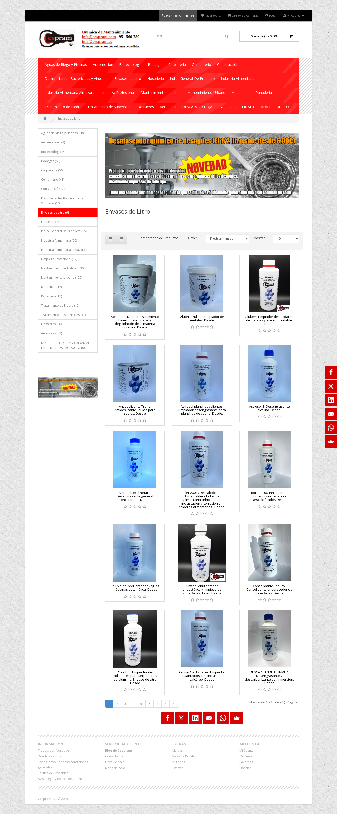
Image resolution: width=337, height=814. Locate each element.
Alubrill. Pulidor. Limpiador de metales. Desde (202, 318)
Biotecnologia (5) (53, 152)
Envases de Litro (127, 78)
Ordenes (245, 756)
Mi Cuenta (246, 750)
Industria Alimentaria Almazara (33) (66, 250)
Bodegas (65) (50, 161)
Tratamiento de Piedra (63, 106)
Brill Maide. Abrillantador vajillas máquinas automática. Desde (135, 588)
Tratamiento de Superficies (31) (63, 315)
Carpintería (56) (52, 170)
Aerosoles (168, 106)
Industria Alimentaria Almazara (69, 92)
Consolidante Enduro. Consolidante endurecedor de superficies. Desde (269, 589)
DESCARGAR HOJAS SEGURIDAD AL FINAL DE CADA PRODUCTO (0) (65, 345)
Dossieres (145, 106)
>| (174, 704)
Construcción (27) (53, 189)
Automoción (103, 64)
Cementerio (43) (52, 179)
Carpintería (177, 64)
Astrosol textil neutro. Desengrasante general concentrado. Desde (135, 496)
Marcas (177, 750)
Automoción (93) (53, 142)
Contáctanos (114, 756)
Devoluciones (114, 762)
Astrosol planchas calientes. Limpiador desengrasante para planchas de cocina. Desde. (202, 410)
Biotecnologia (130, 64)
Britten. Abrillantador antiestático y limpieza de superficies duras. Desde (202, 589)
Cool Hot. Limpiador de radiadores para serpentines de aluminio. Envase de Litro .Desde (135, 677)
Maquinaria (240, 92)
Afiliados (178, 762)
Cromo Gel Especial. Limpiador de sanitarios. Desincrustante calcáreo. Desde (202, 676)
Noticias (245, 768)
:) (38, 794)
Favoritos (246, 762)
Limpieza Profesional (118, 92)
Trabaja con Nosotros (53, 750)
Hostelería (155, 78)
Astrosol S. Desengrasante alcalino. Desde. (269, 408)
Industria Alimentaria (237, 78)
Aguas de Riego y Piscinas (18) (62, 133)
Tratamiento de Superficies (109, 106)
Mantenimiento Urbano (206, 92)
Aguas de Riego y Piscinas (66, 64)
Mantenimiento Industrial (161, 92)
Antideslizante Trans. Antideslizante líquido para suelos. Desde (134, 410)
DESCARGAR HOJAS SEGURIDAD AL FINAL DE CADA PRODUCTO (235, 106)
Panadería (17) (51, 296)
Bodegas (155, 64)
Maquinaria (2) (51, 287)
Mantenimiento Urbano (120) (61, 277)
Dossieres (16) (51, 324)
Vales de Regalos (184, 756)
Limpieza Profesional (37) (59, 259)
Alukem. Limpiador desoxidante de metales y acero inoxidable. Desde (269, 320)
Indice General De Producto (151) (64, 231)
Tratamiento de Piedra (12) (60, 305)
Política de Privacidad (53, 773)
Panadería (264, 92)
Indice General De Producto (192, 78)
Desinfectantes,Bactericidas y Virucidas (76, 78)
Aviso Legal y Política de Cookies (61, 779)
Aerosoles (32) (51, 333)
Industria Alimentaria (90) (59, 240)
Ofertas (177, 768)
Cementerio (201, 64)
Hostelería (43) (51, 222)
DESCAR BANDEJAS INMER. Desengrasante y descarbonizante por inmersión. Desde (269, 677)
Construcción (227, 64)
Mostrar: (260, 238)
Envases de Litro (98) (55, 212)
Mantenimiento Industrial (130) (62, 268)
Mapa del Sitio (115, 768)
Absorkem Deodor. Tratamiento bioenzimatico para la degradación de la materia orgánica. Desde (135, 322)
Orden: (193, 238)
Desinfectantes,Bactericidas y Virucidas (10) (62, 200)
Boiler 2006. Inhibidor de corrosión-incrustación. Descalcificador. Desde (269, 496)
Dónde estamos (49, 756)
